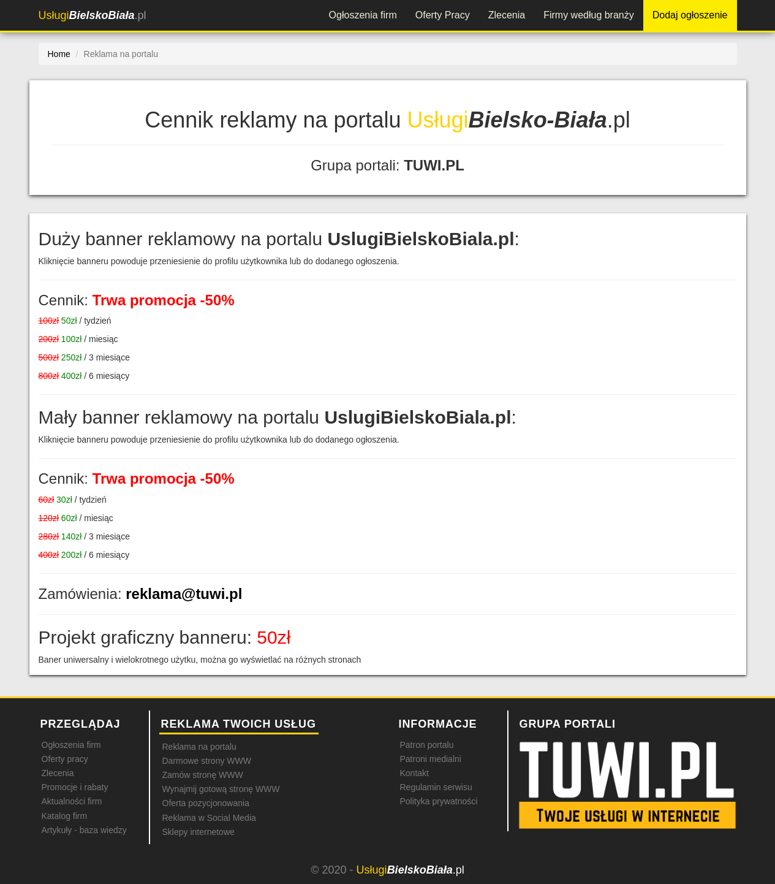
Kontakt (414, 773)
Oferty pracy (65, 759)
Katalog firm (65, 816)
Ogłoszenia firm (363, 15)
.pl (92, 15)
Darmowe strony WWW (206, 761)
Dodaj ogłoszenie (690, 15)
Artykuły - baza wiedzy (84, 830)
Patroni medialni (430, 759)
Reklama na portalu (199, 747)
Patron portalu (427, 745)
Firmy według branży (588, 15)
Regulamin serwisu (436, 787)
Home (59, 54)
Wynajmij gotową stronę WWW (221, 789)
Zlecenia (506, 15)
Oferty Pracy (442, 15)
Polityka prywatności (439, 801)
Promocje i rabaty (75, 787)
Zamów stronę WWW (202, 775)
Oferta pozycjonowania (205, 803)
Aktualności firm (72, 801)
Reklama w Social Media (209, 818)
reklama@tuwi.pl (184, 593)
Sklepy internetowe (198, 832)
